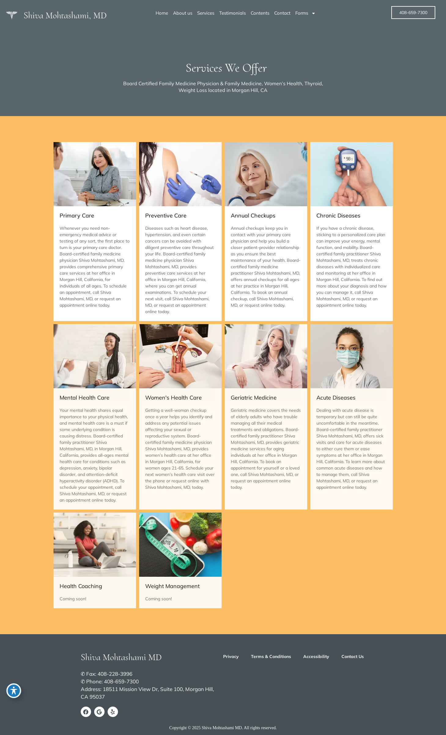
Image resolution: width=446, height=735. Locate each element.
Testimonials (232, 13)
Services (205, 13)
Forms (305, 13)
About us (182, 13)
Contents (260, 13)
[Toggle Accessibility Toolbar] (13, 690)
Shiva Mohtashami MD (121, 657)
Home (162, 13)
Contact (282, 13)
